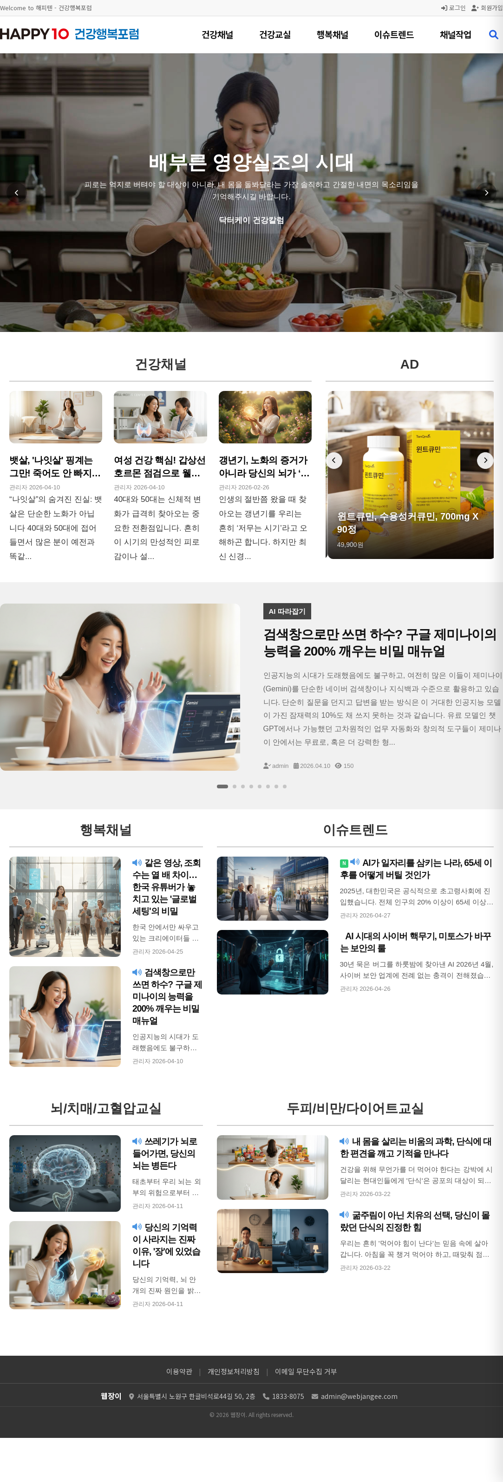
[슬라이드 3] (243, 786)
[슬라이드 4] (251, 786)
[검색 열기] (493, 35)
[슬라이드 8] (285, 786)
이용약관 (179, 1371)
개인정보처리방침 (234, 1371)
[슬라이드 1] (222, 786)
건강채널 (217, 34)
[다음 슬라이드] (486, 192)
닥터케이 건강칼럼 (251, 220)
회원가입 (487, 7)
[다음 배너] (485, 460)
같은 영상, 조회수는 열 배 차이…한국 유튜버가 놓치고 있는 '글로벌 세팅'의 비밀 (167, 887)
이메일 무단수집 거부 (306, 1371)
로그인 (453, 7)
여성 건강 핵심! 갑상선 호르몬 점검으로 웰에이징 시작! (159, 473)
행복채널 (332, 34)
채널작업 (455, 34)
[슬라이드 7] (276, 786)
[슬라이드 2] (234, 786)
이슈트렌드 (394, 34)
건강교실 (275, 34)
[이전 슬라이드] (17, 192)
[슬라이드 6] (268, 786)
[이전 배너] (334, 460)
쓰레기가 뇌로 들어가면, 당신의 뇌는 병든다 (166, 1153)
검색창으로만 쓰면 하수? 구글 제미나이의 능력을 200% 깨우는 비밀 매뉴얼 (165, 996)
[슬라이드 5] (259, 786)
